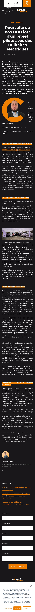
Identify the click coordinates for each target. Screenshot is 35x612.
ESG (9, 4)
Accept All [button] (17, 608)
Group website (26, 3)
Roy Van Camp (7, 462)
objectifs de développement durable (16, 150)
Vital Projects (17, 23)
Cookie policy (16, 3)
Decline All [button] (26, 608)
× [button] (31, 586)
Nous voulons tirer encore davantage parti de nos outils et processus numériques (16, 496)
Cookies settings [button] (8, 608)
